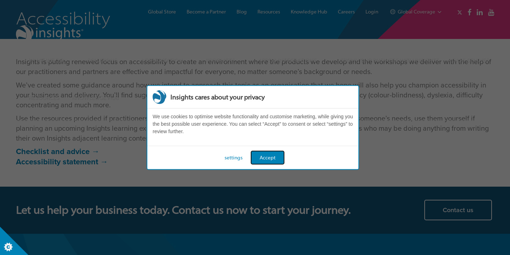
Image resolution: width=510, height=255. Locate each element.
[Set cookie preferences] (14, 241)
